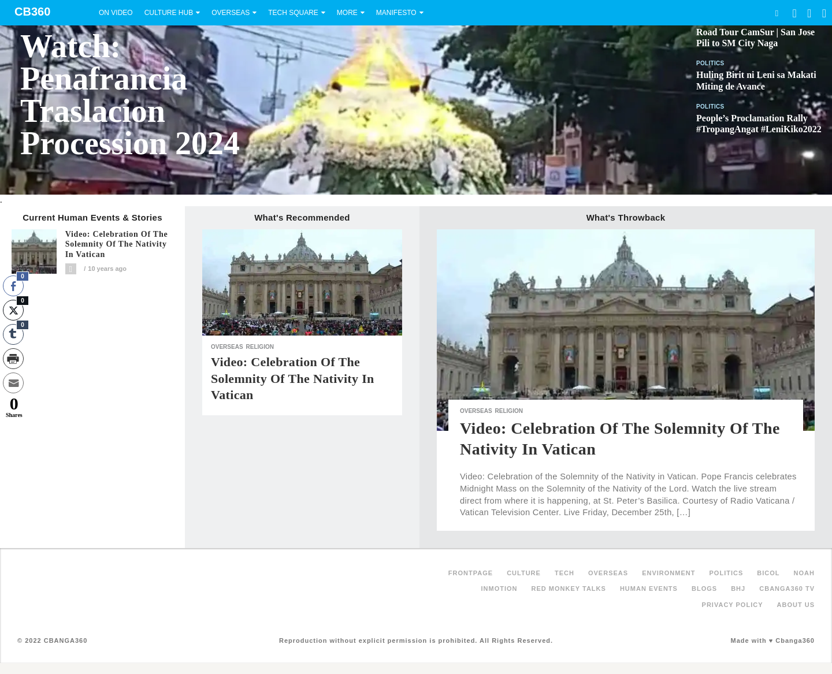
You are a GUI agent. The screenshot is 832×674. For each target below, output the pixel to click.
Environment (668, 572)
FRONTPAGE (470, 572)
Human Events (649, 588)
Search (776, 13)
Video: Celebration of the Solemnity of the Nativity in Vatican (116, 244)
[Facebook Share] (13, 285)
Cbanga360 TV (787, 588)
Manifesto (396, 13)
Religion (260, 347)
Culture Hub (168, 13)
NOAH (804, 572)
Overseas (230, 13)
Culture (524, 572)
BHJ (738, 588)
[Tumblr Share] (13, 334)
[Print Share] (13, 358)
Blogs (704, 588)
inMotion (499, 588)
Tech (564, 572)
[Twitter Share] (13, 310)
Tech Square (293, 13)
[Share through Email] (13, 383)
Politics (710, 63)
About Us (796, 604)
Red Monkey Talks (569, 588)
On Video (116, 13)
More (347, 13)
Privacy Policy (732, 604)
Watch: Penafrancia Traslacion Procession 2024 (130, 94)
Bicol (768, 572)
